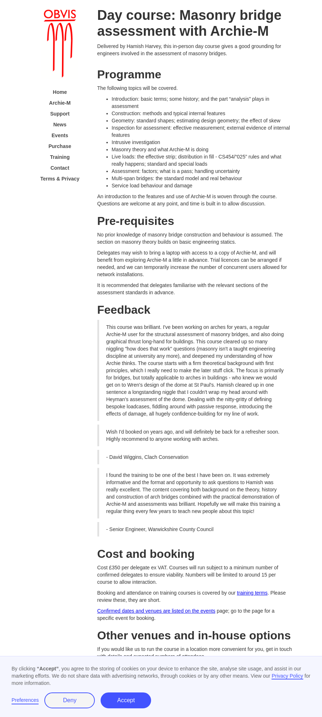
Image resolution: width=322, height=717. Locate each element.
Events (60, 135)
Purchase (59, 146)
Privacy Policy (287, 676)
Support (60, 114)
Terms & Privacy (60, 179)
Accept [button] (126, 700)
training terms (252, 593)
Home (60, 92)
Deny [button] (69, 700)
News (60, 124)
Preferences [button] (25, 700)
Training (60, 157)
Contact (59, 168)
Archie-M (60, 103)
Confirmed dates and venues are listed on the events (156, 611)
